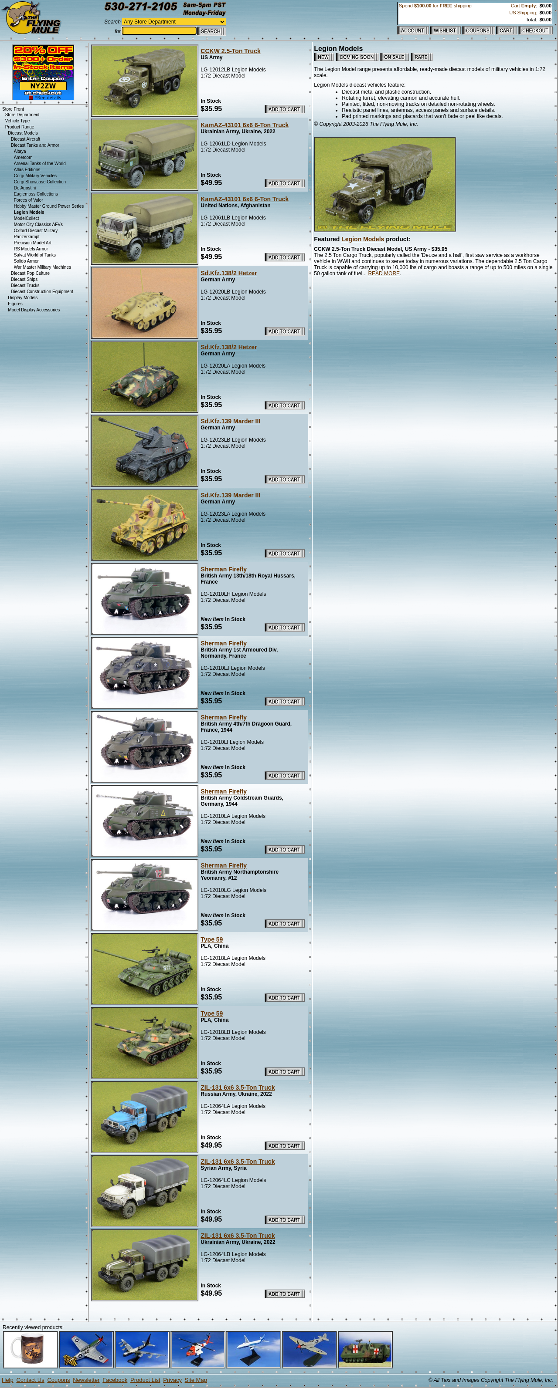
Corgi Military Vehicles (35, 175)
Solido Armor (26, 261)
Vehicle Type (17, 120)
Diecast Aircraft (25, 139)
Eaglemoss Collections (36, 194)
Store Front (13, 109)
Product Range (19, 127)
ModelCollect (26, 218)
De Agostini (25, 188)
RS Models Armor (31, 249)
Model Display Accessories (34, 309)
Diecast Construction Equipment (42, 291)
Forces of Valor (28, 200)
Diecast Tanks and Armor (35, 145)
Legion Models (362, 239)
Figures (15, 303)
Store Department (22, 114)
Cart (523, 5)
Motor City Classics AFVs (38, 224)
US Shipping (522, 12)
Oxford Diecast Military (36, 230)
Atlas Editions (27, 169)
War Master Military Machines (42, 267)
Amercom (23, 157)
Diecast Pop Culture (30, 273)
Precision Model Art (32, 242)
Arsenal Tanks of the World (40, 163)
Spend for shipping (435, 5)
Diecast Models (22, 133)
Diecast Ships (24, 279)
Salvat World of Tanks (35, 255)
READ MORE (384, 273)
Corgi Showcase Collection (40, 181)
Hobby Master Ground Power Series (49, 206)
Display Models (22, 297)
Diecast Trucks (25, 285)
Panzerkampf (27, 236)
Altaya (20, 151)
